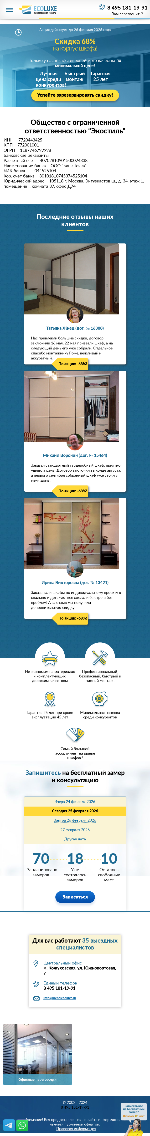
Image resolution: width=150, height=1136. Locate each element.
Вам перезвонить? (127, 14)
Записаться (75, 897)
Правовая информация (76, 1129)
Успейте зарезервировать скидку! (75, 95)
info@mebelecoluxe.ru (59, 998)
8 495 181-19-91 (127, 7)
